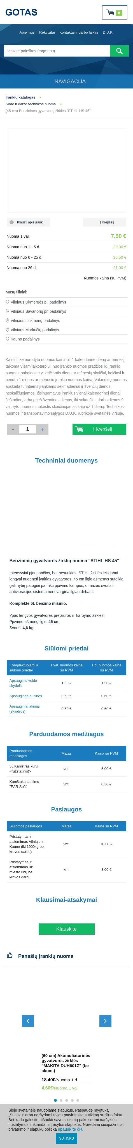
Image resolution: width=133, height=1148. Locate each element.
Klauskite (66, 929)
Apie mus (26, 32)
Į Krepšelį (104, 222)
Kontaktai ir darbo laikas (78, 32)
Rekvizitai (47, 32)
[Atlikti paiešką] (119, 51)
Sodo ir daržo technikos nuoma (31, 104)
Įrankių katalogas (20, 97)
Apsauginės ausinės (26, 696)
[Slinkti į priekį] (105, 1021)
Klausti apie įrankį (28, 222)
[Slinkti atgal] (28, 1021)
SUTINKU (66, 1138)
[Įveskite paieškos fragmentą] (57, 51)
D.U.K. (108, 32)
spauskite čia (70, 1129)
